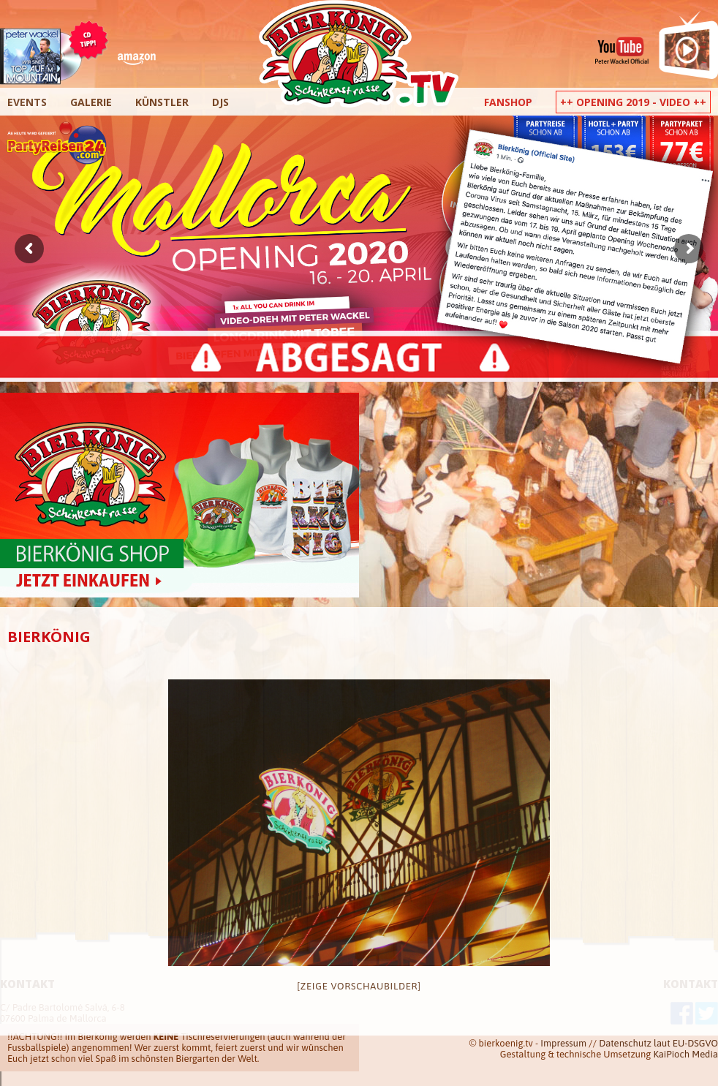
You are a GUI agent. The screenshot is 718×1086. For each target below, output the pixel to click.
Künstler (162, 102)
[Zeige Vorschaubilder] (359, 986)
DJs (220, 102)
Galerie (91, 102)
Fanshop (508, 102)
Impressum (563, 1043)
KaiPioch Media (686, 1054)
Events (27, 102)
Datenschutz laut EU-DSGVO (658, 1043)
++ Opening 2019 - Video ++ (633, 102)
